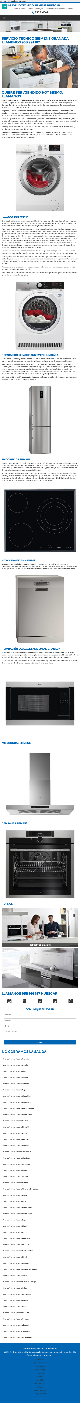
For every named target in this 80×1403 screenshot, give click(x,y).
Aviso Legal (48, 1355)
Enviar (40, 1042)
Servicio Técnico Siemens (16, 1059)
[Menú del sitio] (40, 18)
